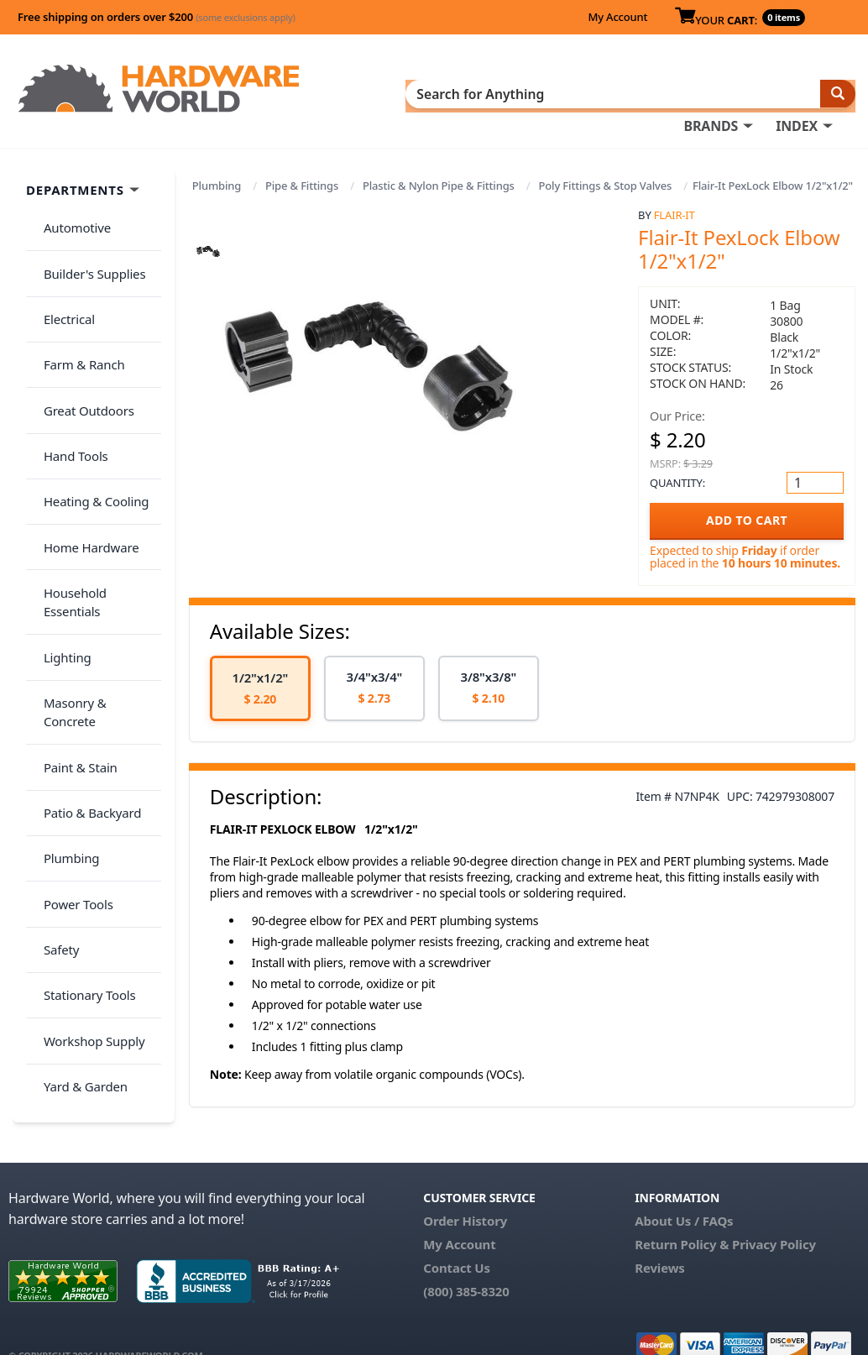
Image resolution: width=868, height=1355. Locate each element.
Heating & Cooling (89, 415)
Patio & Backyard (84, 614)
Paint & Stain (73, 581)
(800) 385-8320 (466, 1262)
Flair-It (674, 209)
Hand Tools (68, 382)
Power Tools (71, 680)
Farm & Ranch (77, 315)
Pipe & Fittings (301, 180)
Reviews (659, 1239)
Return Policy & (682, 1215)
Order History (465, 1192)
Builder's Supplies (87, 249)
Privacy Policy (774, 1215)
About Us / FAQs (684, 1192)
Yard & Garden (78, 813)
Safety (53, 713)
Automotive (69, 216)
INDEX (797, 93)
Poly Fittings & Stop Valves (605, 180)
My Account (617, 16)
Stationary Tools (82, 747)
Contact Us (456, 1239)
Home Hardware (84, 448)
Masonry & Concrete (95, 548)
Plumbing (216, 180)
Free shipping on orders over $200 (156, 16)
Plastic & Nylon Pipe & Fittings (439, 180)
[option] (260, 683)
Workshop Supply (87, 780)
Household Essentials (97, 481)
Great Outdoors (81, 349)
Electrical (61, 283)
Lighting (60, 514)
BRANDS (710, 93)
